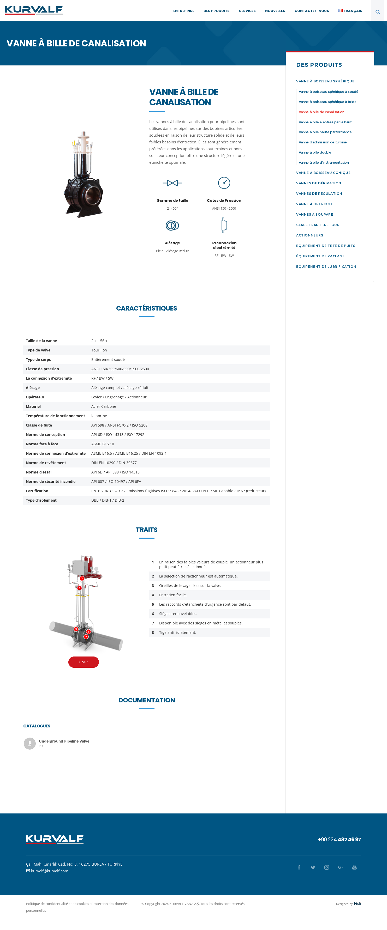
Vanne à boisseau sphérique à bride (327, 102)
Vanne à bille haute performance (325, 132)
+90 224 (339, 839)
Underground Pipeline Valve (90, 743)
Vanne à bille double (315, 152)
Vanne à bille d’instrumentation (324, 162)
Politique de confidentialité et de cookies (57, 903)
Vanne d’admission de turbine (323, 142)
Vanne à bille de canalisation (321, 112)
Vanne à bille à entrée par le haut (325, 122)
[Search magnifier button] (378, 12)
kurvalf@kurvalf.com (49, 870)
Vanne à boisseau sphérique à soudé (328, 91)
